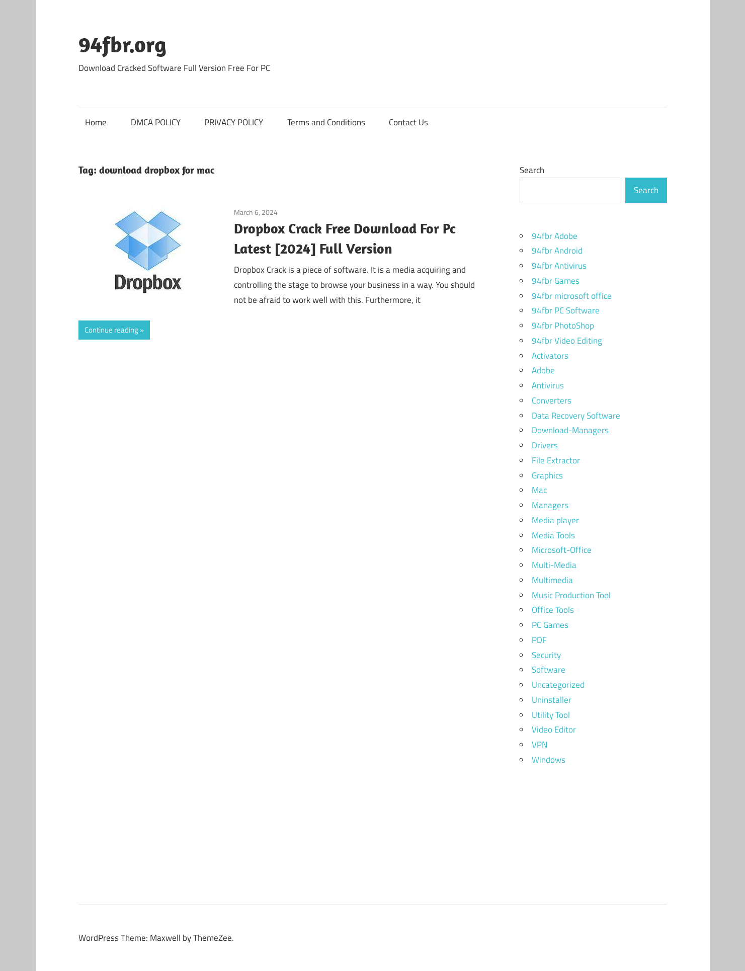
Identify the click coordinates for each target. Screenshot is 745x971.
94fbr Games (556, 280)
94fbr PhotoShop (563, 325)
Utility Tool (551, 714)
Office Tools (553, 609)
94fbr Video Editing (567, 340)
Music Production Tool (571, 595)
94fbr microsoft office (572, 295)
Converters (551, 400)
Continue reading (111, 330)
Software (548, 669)
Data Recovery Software (576, 415)
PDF (539, 639)
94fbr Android (557, 250)
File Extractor (556, 460)
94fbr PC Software (566, 310)
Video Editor (554, 729)
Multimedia (552, 580)
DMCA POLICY (156, 122)
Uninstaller (551, 699)
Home (96, 122)
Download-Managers (570, 430)
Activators (550, 355)
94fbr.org (122, 44)
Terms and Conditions (326, 122)
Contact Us (408, 122)
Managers (550, 505)
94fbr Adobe (554, 235)
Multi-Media (554, 565)
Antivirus (548, 385)
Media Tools (553, 535)
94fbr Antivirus (559, 265)
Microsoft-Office (562, 549)
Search (532, 170)
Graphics (547, 475)
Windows (548, 759)
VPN (539, 744)
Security (546, 655)
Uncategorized (558, 684)
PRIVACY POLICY (233, 122)
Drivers (545, 445)
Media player (555, 520)
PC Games (550, 624)
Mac (539, 490)
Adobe (543, 370)
